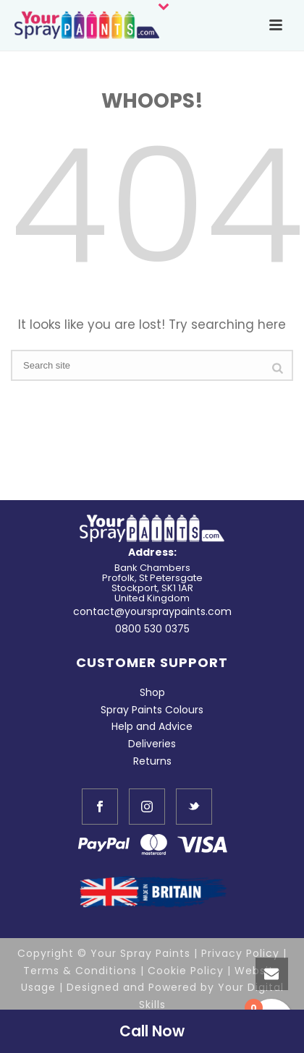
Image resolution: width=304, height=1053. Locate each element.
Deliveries (152, 743)
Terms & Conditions (80, 970)
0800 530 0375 (152, 629)
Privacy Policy (240, 953)
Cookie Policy (186, 970)
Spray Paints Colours (152, 709)
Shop (152, 692)
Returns (152, 761)
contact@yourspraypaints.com (152, 611)
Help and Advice (152, 726)
